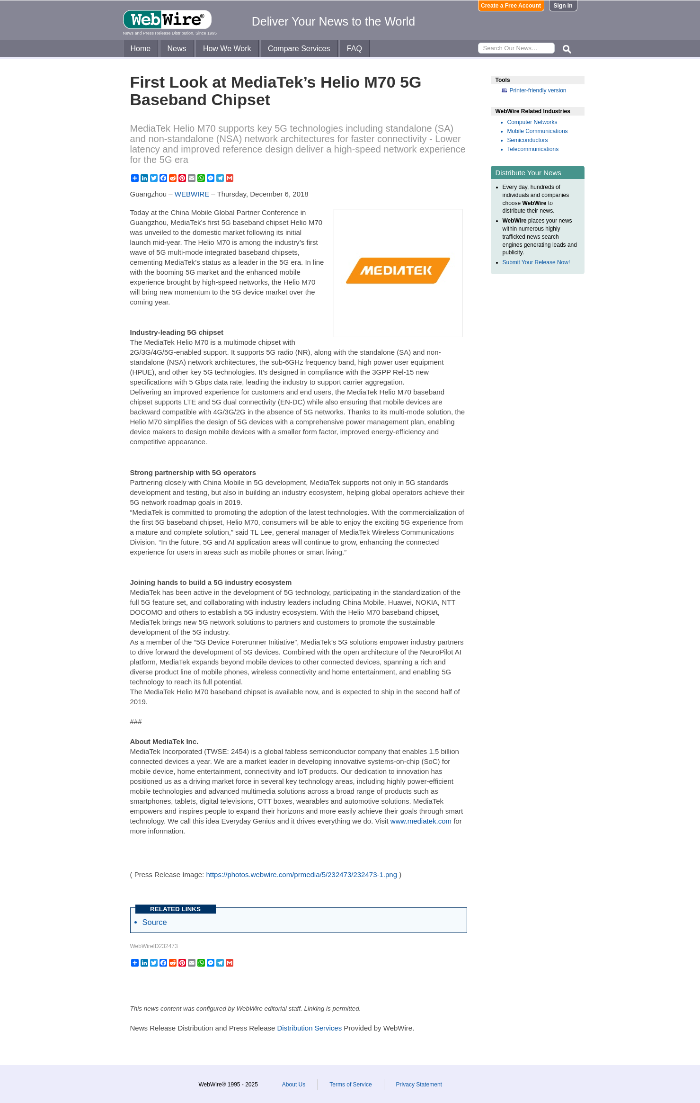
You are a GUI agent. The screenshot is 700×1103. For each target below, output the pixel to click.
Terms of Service (350, 1084)
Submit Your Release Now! (536, 262)
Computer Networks (532, 122)
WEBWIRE (192, 194)
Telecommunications (533, 149)
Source (154, 922)
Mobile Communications (537, 131)
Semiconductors (527, 140)
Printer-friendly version (538, 90)
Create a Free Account (511, 5)
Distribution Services (309, 1028)
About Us (293, 1084)
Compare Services (299, 49)
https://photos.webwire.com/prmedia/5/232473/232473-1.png (301, 874)
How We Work (227, 49)
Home (141, 49)
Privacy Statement (419, 1084)
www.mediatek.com (421, 821)
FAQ (354, 49)
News (177, 49)
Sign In (563, 5)
